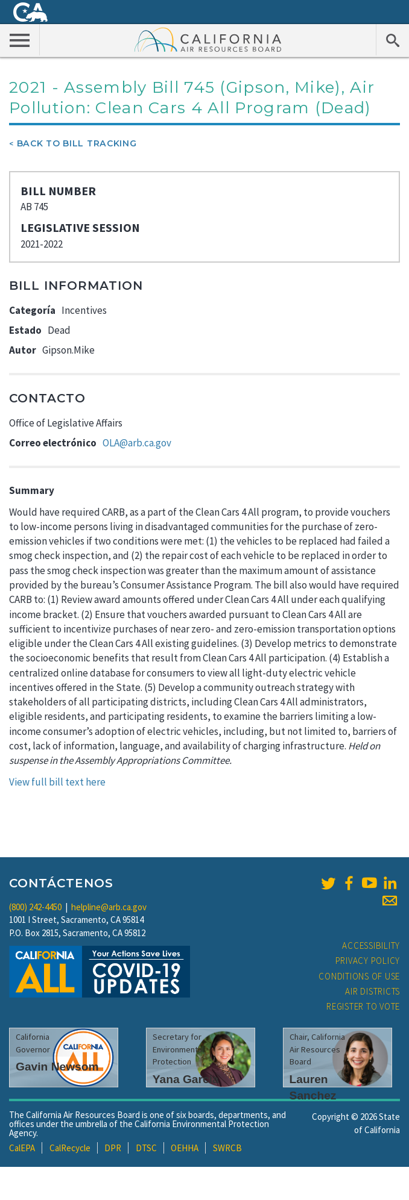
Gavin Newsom (57, 1066)
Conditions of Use (359, 976)
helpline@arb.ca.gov (109, 907)
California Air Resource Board (208, 39)
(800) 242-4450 (35, 907)
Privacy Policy (368, 960)
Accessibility (371, 945)
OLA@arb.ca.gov (137, 442)
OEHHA (184, 1148)
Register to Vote (363, 1006)
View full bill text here (57, 782)
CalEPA (22, 1148)
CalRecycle (69, 1148)
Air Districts (372, 991)
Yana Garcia (186, 1079)
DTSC (146, 1148)
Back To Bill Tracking (77, 143)
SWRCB (227, 1148)
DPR (112, 1148)
